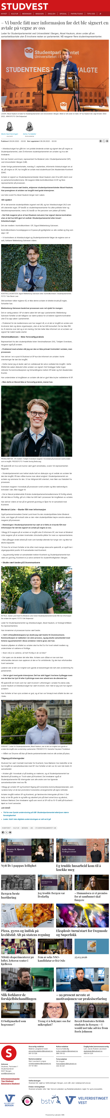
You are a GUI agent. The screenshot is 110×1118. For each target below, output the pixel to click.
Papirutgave (77, 14)
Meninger (26, 14)
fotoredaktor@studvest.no (66, 1064)
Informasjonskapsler (10, 1079)
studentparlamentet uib (45, 828)
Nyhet (4, 14)
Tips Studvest (7, 1081)
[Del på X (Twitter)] (103, 141)
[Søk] (100, 13)
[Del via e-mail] (107, 141)
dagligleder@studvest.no (93, 1051)
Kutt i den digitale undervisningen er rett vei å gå (30, 819)
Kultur (14, 14)
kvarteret (6, 828)
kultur (16, 828)
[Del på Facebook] (100, 141)
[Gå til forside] (24, 6)
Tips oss (91, 14)
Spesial (63, 14)
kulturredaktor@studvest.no (67, 1051)
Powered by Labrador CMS (55, 1115)
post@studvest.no (8, 1073)
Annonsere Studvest (10, 1084)
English (51, 14)
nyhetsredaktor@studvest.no (40, 1064)
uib (31, 828)
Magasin (40, 14)
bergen (25, 828)
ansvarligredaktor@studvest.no (41, 1051)
